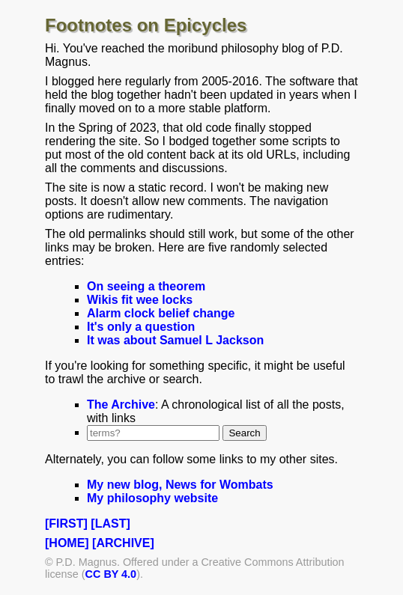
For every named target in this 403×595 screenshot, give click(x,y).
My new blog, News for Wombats (180, 484)
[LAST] (110, 523)
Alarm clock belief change (160, 313)
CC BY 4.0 (111, 574)
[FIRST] (66, 523)
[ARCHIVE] (123, 543)
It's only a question (141, 326)
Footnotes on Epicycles (145, 25)
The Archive (121, 404)
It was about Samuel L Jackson (175, 340)
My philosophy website (152, 498)
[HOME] (67, 543)
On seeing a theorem (146, 286)
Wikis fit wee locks (140, 299)
